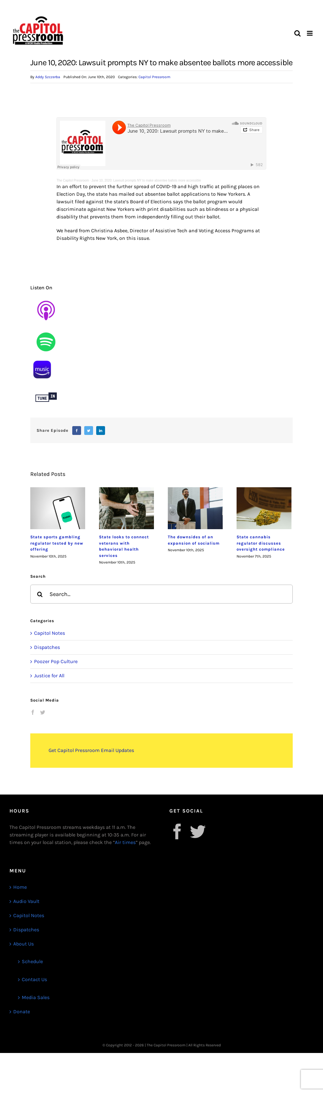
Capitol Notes (49, 633)
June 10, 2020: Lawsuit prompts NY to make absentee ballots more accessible (146, 180)
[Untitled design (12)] (46, 384)
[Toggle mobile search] (297, 33)
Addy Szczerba (47, 77)
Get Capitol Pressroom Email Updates (91, 750)
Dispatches (47, 647)
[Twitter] (89, 431)
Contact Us (34, 979)
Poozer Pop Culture (56, 661)
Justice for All (49, 676)
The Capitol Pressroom (72, 180)
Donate (21, 1012)
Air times (125, 842)
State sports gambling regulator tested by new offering (56, 543)
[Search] (39, 594)
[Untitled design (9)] (46, 329)
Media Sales (36, 997)
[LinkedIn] (101, 431)
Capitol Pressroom (154, 77)
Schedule (32, 961)
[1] (42, 360)
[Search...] (161, 594)
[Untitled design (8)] (46, 297)
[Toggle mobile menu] (310, 33)
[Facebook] (77, 431)
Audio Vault (26, 901)
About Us (23, 944)
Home (20, 887)
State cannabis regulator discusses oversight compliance (261, 543)
